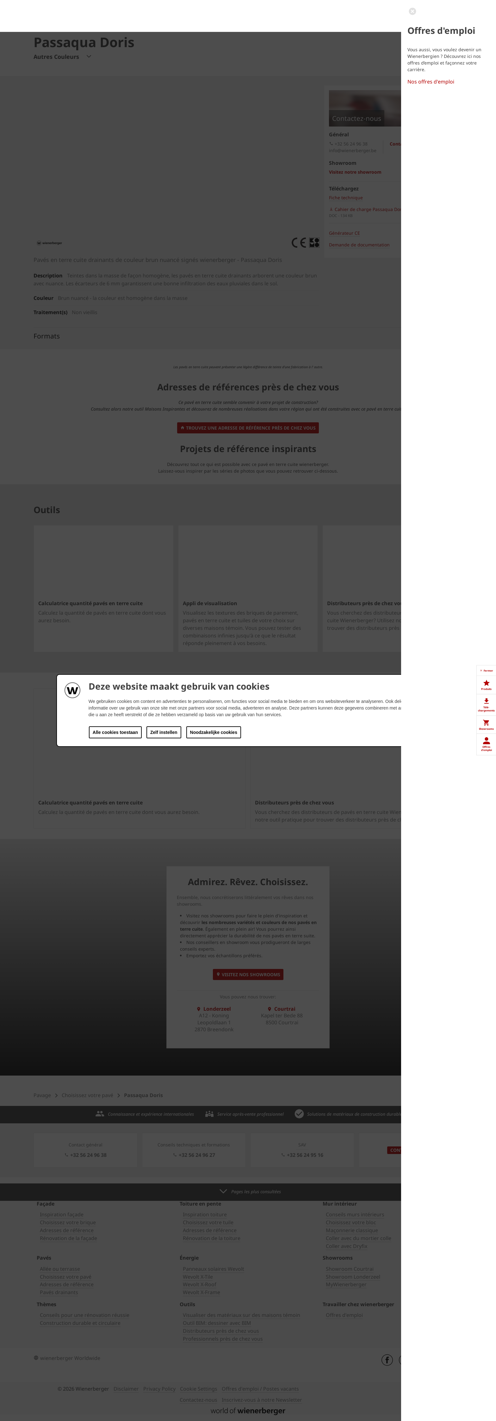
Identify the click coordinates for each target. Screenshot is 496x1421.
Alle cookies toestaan (115, 732)
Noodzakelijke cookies (213, 732)
